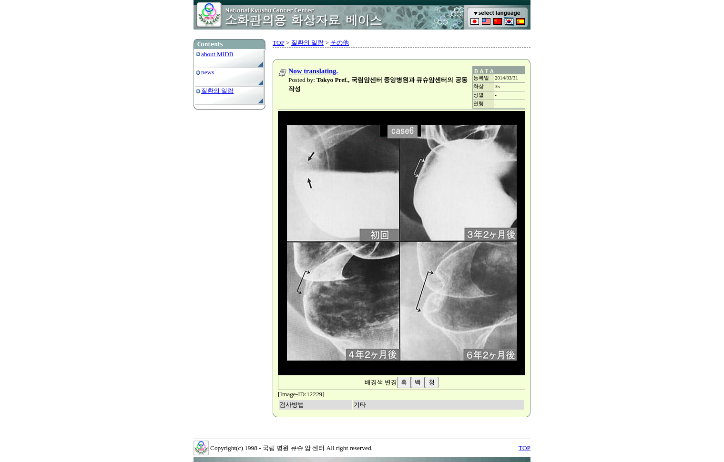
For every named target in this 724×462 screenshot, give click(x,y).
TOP (278, 42)
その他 (339, 42)
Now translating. (313, 71)
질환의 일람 (217, 90)
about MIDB (217, 54)
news (207, 72)
